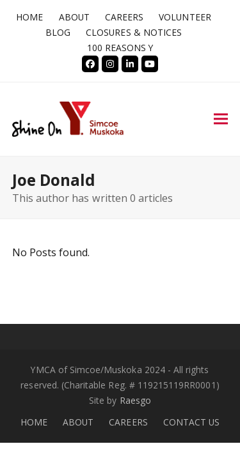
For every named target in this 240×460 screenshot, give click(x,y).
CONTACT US (191, 422)
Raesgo (135, 400)
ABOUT (78, 422)
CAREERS (128, 422)
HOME (33, 422)
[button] (221, 119)
